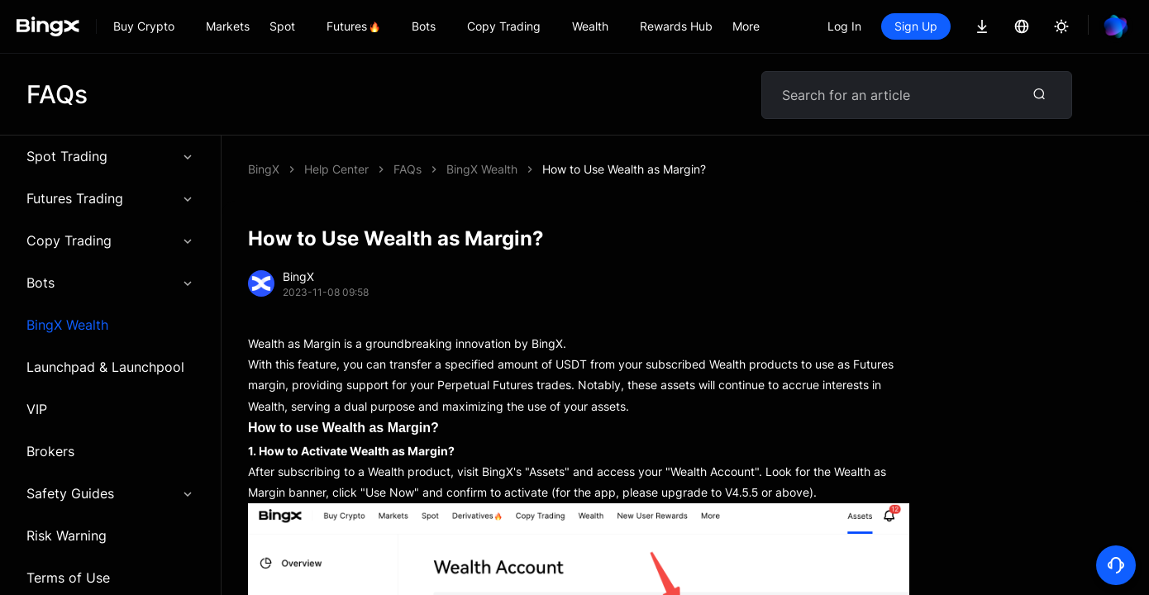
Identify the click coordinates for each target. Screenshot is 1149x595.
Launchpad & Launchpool (105, 367)
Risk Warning (66, 535)
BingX (263, 169)
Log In (844, 26)
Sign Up (915, 26)
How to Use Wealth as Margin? (624, 169)
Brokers (50, 451)
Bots (110, 282)
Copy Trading (110, 240)
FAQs (407, 169)
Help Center (336, 169)
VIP (36, 409)
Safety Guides (110, 493)
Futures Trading (110, 198)
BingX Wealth (67, 325)
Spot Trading (110, 156)
